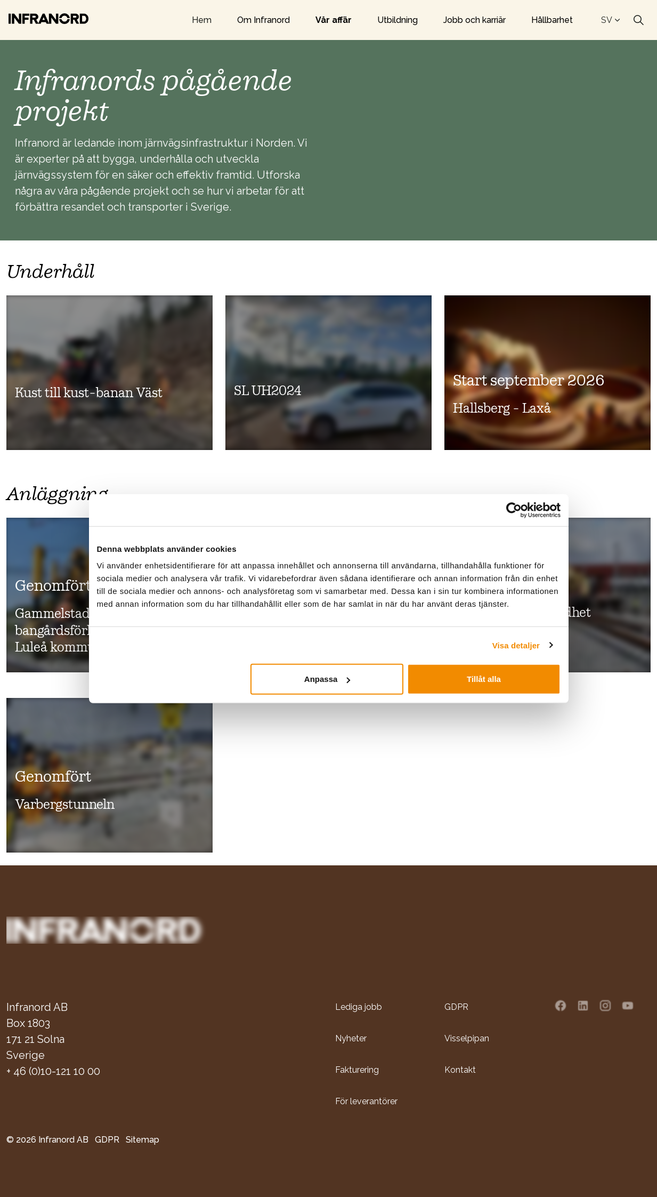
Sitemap (142, 1139)
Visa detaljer (516, 644)
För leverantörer (366, 1101)
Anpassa (327, 679)
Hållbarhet (552, 20)
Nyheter (351, 1038)
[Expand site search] (638, 20)
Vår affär (333, 20)
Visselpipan (466, 1038)
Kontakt (460, 1069)
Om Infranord (263, 20)
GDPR (456, 1006)
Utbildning (397, 20)
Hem (202, 20)
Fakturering (357, 1069)
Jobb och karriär (474, 20)
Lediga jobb (358, 1006)
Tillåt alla (484, 679)
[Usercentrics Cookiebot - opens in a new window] (514, 510)
